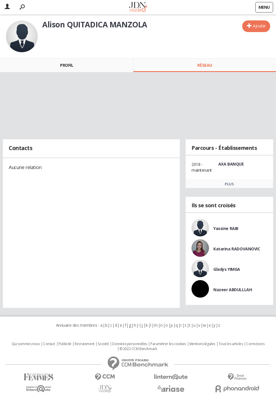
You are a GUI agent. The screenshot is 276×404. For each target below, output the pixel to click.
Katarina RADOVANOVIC (236, 249)
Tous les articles (231, 344)
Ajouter (259, 26)
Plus (229, 184)
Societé (103, 344)
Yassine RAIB (225, 228)
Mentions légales (202, 344)
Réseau (204, 65)
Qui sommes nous (26, 344)
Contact (49, 344)
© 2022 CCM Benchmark (138, 349)
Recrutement (84, 344)
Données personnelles (129, 344)
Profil (66, 65)
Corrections (255, 344)
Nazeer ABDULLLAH (232, 289)
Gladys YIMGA (226, 269)
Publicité (65, 344)
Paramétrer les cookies (168, 344)
